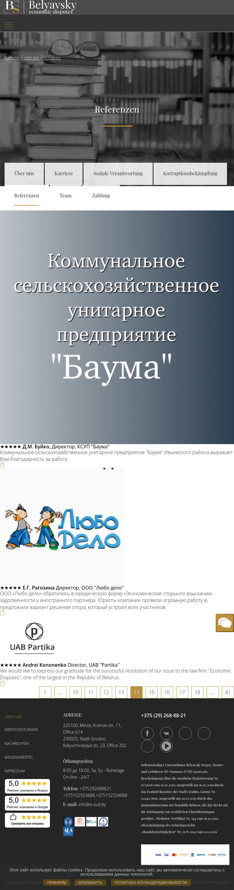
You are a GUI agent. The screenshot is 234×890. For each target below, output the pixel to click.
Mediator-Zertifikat (170, 818)
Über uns (24, 173)
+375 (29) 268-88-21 (163, 715)
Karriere (64, 173)
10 (75, 692)
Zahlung (101, 195)
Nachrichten (17, 743)
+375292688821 (95, 788)
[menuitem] (39, 26)
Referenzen (26, 195)
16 (167, 692)
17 (182, 692)
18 (197, 692)
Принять (56, 882)
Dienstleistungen (21, 729)
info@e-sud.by (92, 804)
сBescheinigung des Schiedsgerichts (168, 825)
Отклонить (90, 882)
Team (66, 195)
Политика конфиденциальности (151, 882)
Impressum (15, 771)
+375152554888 (111, 795)
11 (91, 692)
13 (121, 692)
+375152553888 (79, 795)
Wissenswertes (19, 757)
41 (228, 692)
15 (151, 692)
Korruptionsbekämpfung (190, 173)
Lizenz (205, 791)
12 (106, 692)
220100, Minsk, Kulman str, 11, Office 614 (92, 728)
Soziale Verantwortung (118, 173)
